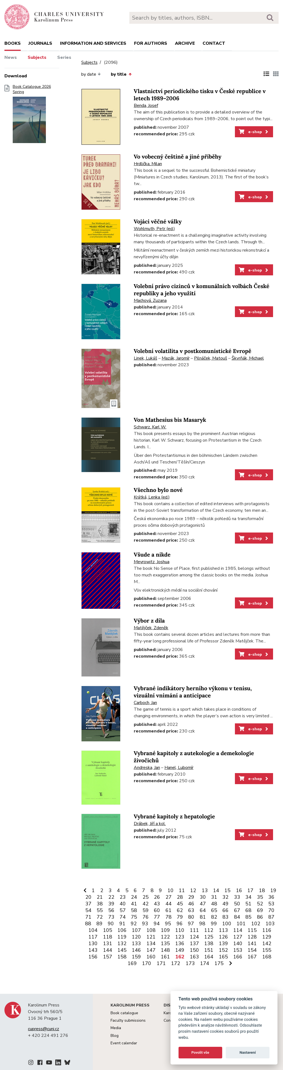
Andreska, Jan (147, 768)
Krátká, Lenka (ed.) (152, 497)
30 (203, 897)
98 (202, 923)
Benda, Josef (146, 105)
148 (165, 950)
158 (122, 956)
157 (107, 956)
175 (219, 963)
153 (237, 950)
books (12, 43)
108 (151, 930)
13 (205, 890)
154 (252, 950)
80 (191, 917)
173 (190, 963)
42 (146, 903)
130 (93, 943)
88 (88, 923)
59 (146, 910)
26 (157, 897)
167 (252, 956)
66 (225, 910)
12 (193, 890)
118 (107, 937)
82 (214, 917)
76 (146, 917)
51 (248, 903)
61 (169, 910)
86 (260, 917)
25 (146, 897)
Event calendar (124, 1043)
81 (203, 917)
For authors (150, 43)
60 (157, 910)
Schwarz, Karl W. (150, 427)
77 (157, 917)
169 (132, 963)
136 (179, 943)
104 (93, 930)
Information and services (93, 43)
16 (239, 890)
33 (237, 897)
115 (252, 930)
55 (100, 910)
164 (208, 956)
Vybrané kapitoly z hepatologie (174, 816)
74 (123, 917)
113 (223, 930)
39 (111, 903)
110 (179, 930)
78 (169, 917)
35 (260, 897)
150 (194, 950)
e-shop (254, 132)
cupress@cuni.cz (43, 1029)
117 (93, 937)
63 (191, 910)
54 (88, 910)
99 (214, 923)
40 (123, 903)
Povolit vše (200, 1052)
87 (271, 917)
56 (111, 910)
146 (136, 950)
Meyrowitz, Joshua (151, 562)
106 (122, 930)
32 (225, 897)
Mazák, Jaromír (176, 358)
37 (88, 903)
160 (151, 956)
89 (99, 923)
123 (179, 937)
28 (180, 897)
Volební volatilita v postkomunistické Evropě (192, 351)
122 (165, 937)
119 (122, 937)
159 (136, 956)
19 (273, 890)
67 (237, 910)
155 (266, 950)
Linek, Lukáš (145, 358)
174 (204, 963)
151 (208, 950)
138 (208, 943)
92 (134, 923)
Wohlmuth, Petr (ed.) (154, 229)
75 (134, 917)
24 (134, 897)
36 (271, 897)
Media (116, 1028)
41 (134, 903)
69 (260, 910)
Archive (185, 43)
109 (165, 930)
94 (157, 923)
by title (121, 74)
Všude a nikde (152, 554)
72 (100, 917)
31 (214, 897)
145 (122, 950)
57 (123, 910)
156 (93, 956)
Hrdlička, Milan (148, 164)
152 (223, 950)
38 (100, 903)
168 (266, 956)
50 (237, 903)
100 (226, 923)
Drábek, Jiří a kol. (150, 824)
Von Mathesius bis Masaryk (170, 420)
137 (194, 943)
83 (225, 917)
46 (191, 903)
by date (91, 74)
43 (157, 903)
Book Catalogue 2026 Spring (32, 115)
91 (122, 923)
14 (216, 890)
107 (136, 930)
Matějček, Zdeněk (151, 628)
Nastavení (248, 1052)
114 (237, 930)
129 (266, 937)
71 (88, 917)
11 (182, 890)
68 (248, 910)
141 (252, 943)
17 (250, 890)
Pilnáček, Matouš (210, 358)
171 (161, 963)
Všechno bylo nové (158, 490)
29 (191, 897)
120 (136, 937)
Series (64, 57)
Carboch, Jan (145, 703)
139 (223, 943)
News (10, 57)
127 (237, 937)
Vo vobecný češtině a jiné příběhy (177, 156)
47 (203, 903)
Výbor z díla (149, 620)
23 (123, 897)
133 (136, 943)
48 (214, 903)
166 (237, 956)
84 (237, 917)
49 (225, 903)
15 (227, 890)
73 (111, 917)
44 (169, 903)
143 (93, 950)
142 (266, 943)
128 (252, 937)
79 (180, 917)
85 (248, 917)
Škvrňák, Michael (248, 358)
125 (208, 937)
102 (255, 923)
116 (266, 930)
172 (175, 963)
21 (100, 897)
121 (151, 937)
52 (260, 903)
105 (107, 930)
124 (194, 937)
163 (194, 956)
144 (107, 950)
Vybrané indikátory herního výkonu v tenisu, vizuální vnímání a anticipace (193, 692)
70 (271, 910)
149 (179, 950)
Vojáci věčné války (158, 221)
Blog (115, 1035)
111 (194, 930)
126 (223, 937)
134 (151, 943)
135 (165, 943)
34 (248, 897)
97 (191, 923)
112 (208, 930)
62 (180, 910)
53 (271, 903)
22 (111, 897)
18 (262, 890)
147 (151, 950)
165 (223, 956)
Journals (40, 43)
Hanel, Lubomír (178, 768)
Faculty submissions (128, 1020)
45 (180, 903)
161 (165, 956)
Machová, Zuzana (150, 300)
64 (203, 910)
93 (145, 923)
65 (214, 910)
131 (107, 943)
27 (169, 897)
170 (146, 963)
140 (237, 943)
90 (111, 923)
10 (170, 890)
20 (88, 897)
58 (134, 910)
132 (122, 943)
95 (168, 923)
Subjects (37, 57)
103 (270, 923)
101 (241, 923)
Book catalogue (124, 1013)
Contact (214, 43)
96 (180, 923)
